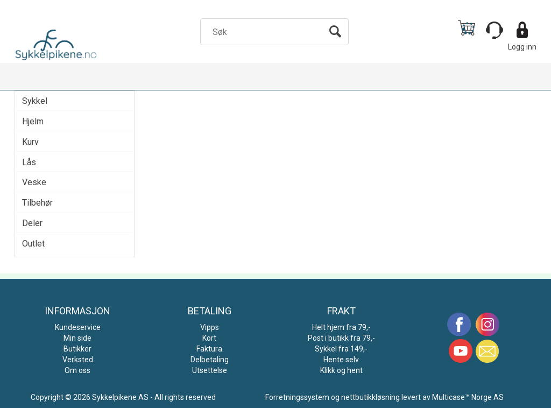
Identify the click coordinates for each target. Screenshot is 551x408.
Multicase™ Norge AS (468, 397)
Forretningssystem (297, 397)
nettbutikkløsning (370, 397)
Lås (29, 162)
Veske (34, 182)
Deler (32, 223)
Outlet (33, 243)
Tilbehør (37, 203)
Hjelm (33, 121)
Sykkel (34, 101)
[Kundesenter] (494, 30)
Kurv (30, 142)
